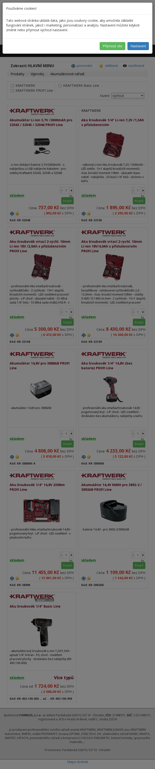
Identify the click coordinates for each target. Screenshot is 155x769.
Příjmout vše (112, 46)
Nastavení (138, 46)
